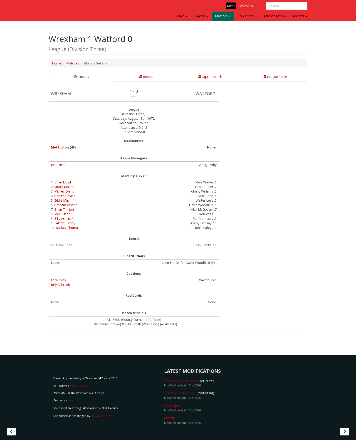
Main (182, 16)
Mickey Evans (64, 191)
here (71, 400)
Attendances (274, 16)
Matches (223, 16)
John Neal (58, 165)
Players (201, 16)
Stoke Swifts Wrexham (180, 393)
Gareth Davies (64, 196)
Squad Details (210, 76)
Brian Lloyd (62, 182)
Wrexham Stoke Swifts (180, 381)
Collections (247, 16)
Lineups (81, 76)
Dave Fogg (64, 245)
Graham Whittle (65, 205)
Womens (246, 6)
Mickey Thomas (67, 227)
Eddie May (61, 200)
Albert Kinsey (65, 223)
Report (146, 76)
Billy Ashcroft (64, 218)
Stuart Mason (64, 187)
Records (299, 16)
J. (169, 418)
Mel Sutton (60, 147)
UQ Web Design (101, 416)
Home (56, 63)
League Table (275, 76)
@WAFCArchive (79, 386)
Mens (231, 6)
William (172, 406)
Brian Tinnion (64, 209)
